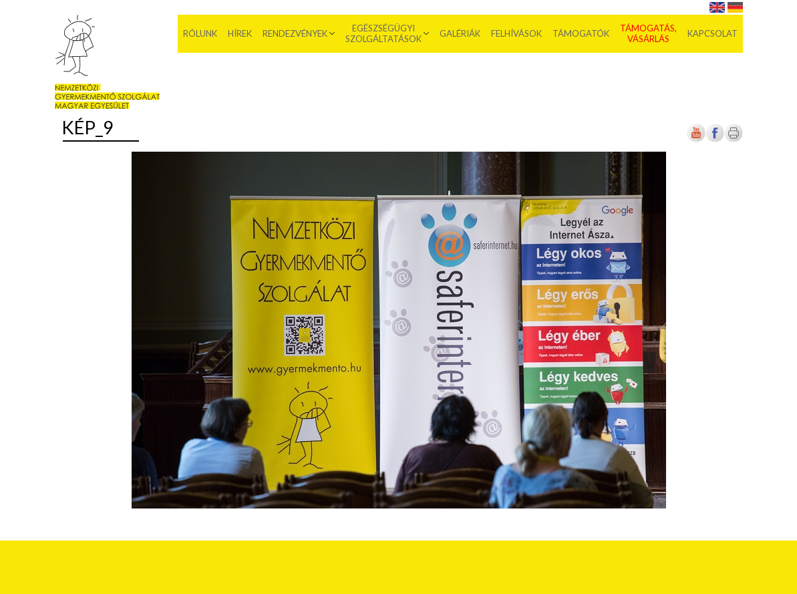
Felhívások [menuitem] (516, 33)
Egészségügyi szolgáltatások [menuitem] (383, 33)
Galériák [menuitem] (460, 33)
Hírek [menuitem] (240, 33)
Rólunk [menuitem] (200, 33)
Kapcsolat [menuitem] (712, 33)
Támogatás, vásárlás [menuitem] (648, 33)
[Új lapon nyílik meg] (714, 139)
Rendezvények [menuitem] (295, 33)
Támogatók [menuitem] (580, 33)
